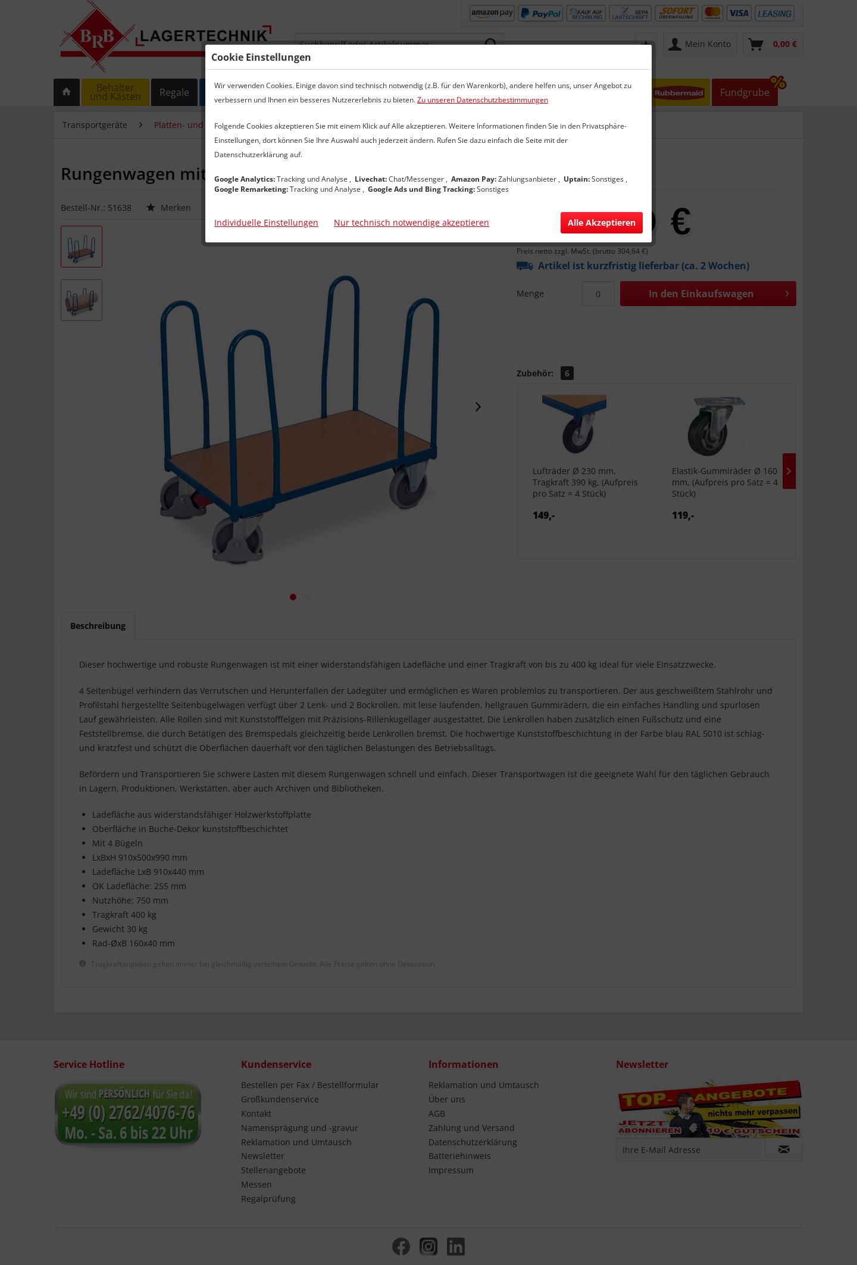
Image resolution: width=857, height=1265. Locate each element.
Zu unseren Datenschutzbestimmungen (482, 100)
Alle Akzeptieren (602, 222)
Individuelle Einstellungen (266, 222)
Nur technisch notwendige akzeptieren (411, 222)
